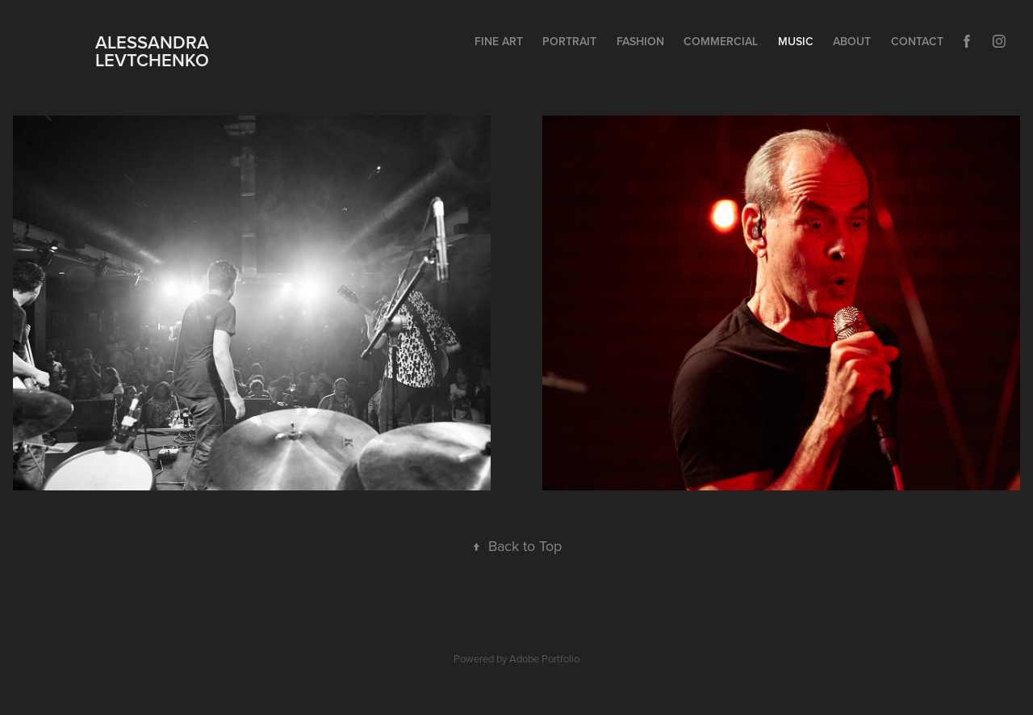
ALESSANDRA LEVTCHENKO (145, 51)
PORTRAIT (569, 41)
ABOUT (852, 41)
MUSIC (795, 41)
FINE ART (499, 41)
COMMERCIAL (721, 41)
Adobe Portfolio (544, 658)
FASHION (640, 41)
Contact (917, 41)
